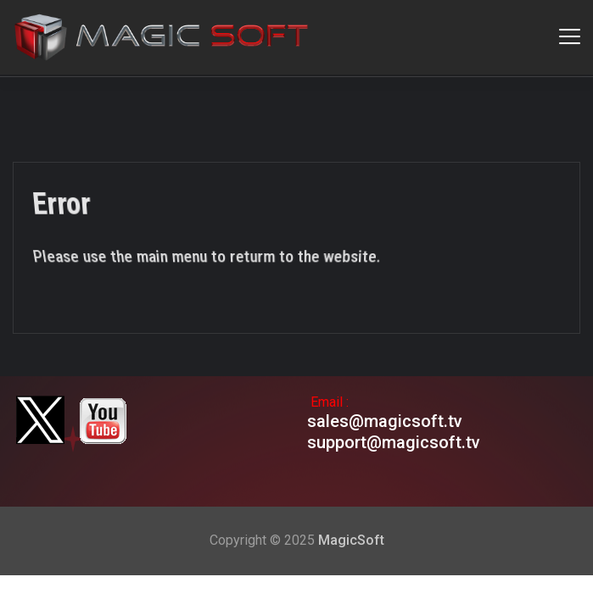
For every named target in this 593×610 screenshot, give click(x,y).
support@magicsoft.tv (393, 442)
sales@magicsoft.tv (384, 421)
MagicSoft (351, 540)
